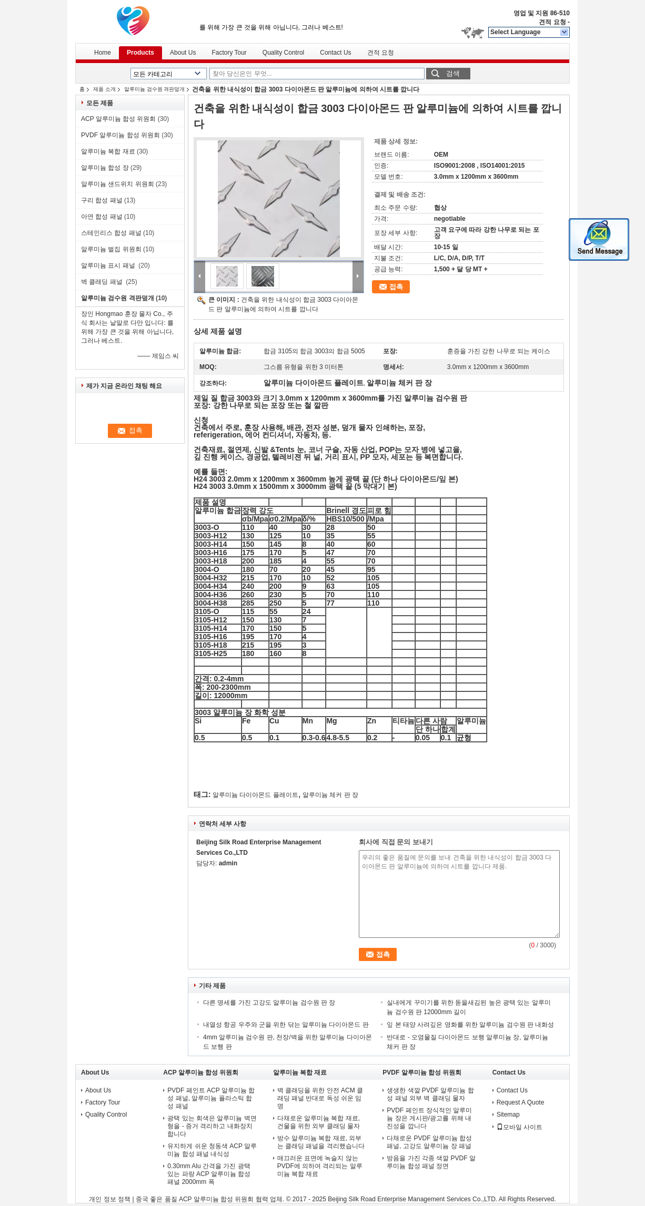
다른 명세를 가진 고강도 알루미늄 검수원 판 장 (269, 1002)
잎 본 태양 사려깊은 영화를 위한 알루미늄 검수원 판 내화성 (470, 1024)
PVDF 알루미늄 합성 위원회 (120, 135)
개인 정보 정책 (109, 1199)
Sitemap (508, 1114)
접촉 (396, 287)
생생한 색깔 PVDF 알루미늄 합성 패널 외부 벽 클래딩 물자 (430, 1094)
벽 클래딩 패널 (102, 281)
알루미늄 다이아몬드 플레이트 (255, 795)
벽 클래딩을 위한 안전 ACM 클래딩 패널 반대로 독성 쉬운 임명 (320, 1098)
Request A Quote (521, 1102)
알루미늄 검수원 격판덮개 (154, 89)
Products (140, 52)
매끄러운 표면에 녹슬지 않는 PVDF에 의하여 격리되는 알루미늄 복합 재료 (319, 1166)
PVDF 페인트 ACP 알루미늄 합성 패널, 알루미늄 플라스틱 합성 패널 (211, 1098)
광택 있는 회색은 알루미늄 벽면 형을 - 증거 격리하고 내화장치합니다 (211, 1126)
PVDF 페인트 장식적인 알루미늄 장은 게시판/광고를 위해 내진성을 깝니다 (429, 1118)
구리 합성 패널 (102, 200)
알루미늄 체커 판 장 (330, 795)
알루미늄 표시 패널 (109, 265)
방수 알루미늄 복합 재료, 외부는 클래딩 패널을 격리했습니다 (321, 1142)
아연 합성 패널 (102, 216)
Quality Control (283, 52)
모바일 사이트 (519, 1127)
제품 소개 (104, 89)
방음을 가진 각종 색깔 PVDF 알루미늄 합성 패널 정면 (431, 1162)
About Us (183, 52)
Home (102, 52)
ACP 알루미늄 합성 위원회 (118, 118)
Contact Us (335, 52)
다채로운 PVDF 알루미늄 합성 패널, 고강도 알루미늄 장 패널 (430, 1142)
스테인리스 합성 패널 (111, 233)
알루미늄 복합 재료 (108, 151)
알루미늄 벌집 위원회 (111, 249)
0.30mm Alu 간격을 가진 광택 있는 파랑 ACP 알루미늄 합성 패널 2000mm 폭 (208, 1173)
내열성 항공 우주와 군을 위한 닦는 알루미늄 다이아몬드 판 (286, 1024)
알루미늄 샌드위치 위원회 (117, 184)
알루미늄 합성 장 (105, 167)
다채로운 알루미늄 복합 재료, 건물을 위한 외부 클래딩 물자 (318, 1122)
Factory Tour (228, 52)
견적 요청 (552, 22)
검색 (453, 73)
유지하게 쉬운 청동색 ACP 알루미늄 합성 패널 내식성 (212, 1150)
